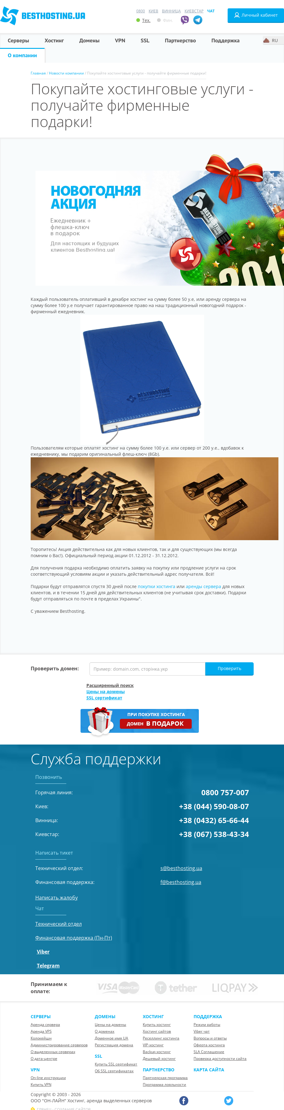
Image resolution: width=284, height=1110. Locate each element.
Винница (171, 11)
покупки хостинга (156, 586)
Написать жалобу (56, 897)
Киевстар (194, 11)
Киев (153, 11)
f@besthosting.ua (180, 882)
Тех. (143, 20)
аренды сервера (203, 586)
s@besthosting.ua (181, 868)
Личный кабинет (256, 15)
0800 (140, 11)
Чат (211, 11)
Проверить (229, 668)
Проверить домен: (55, 668)
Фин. (165, 20)
